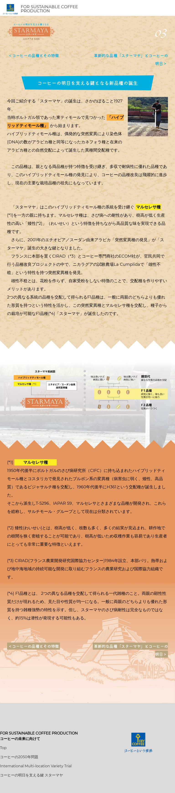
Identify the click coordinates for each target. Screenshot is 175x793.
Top (3, 748)
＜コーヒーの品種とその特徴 (33, 55)
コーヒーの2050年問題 (19, 757)
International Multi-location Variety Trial (36, 766)
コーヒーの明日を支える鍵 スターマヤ (31, 775)
